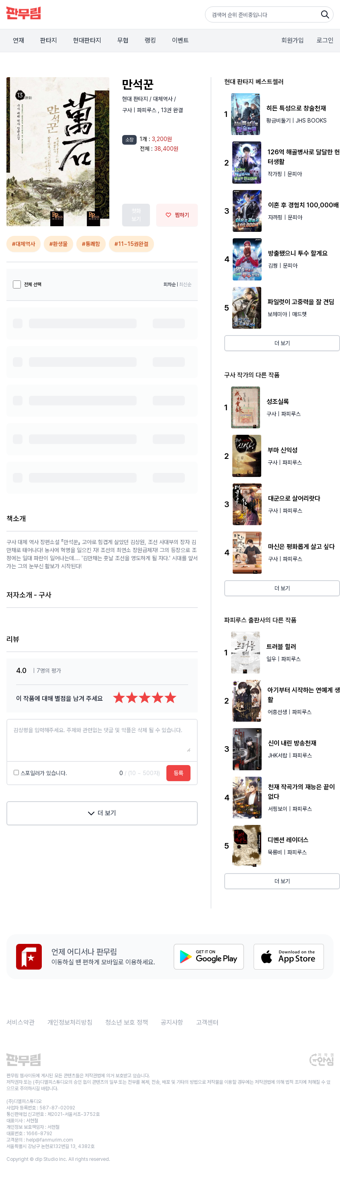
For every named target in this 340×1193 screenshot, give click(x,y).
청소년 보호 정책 (126, 1022)
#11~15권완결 (131, 244)
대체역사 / (164, 99)
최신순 (185, 284)
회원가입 (292, 40)
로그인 (325, 40)
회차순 (170, 284)
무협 (123, 40)
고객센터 (207, 1022)
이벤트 (180, 40)
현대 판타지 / (137, 99)
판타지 (48, 40)
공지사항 (172, 1022)
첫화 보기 (136, 215)
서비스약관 (20, 1022)
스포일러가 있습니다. (40, 773)
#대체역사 (23, 244)
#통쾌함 (91, 244)
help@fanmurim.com (49, 1140)
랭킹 (150, 40)
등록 (178, 773)
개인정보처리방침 (69, 1022)
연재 (18, 40)
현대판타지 (87, 40)
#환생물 (58, 244)
